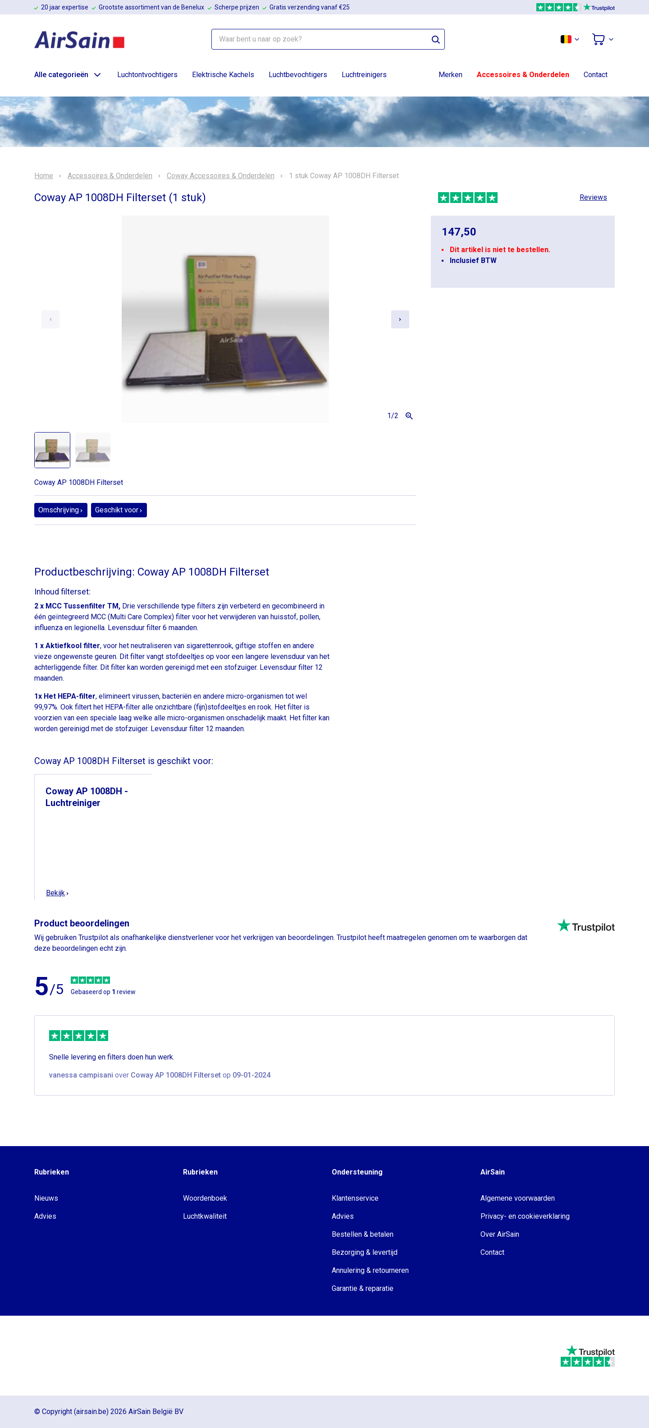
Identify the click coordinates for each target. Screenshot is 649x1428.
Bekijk (57, 893)
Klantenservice (355, 1198)
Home (43, 176)
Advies (45, 1216)
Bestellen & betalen (362, 1234)
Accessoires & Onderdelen (523, 74)
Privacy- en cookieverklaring (525, 1216)
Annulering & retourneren (370, 1270)
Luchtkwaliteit (205, 1216)
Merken (450, 74)
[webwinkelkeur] (61, 1355)
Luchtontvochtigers (147, 74)
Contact (596, 74)
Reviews (593, 197)
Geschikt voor (119, 510)
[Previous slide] (50, 319)
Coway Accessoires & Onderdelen (220, 176)
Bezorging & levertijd (365, 1252)
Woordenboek (205, 1198)
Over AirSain (499, 1234)
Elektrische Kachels (223, 74)
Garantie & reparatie (362, 1288)
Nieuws (46, 1198)
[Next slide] (400, 319)
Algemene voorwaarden (517, 1198)
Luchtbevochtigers (298, 74)
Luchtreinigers (364, 74)
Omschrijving (60, 510)
